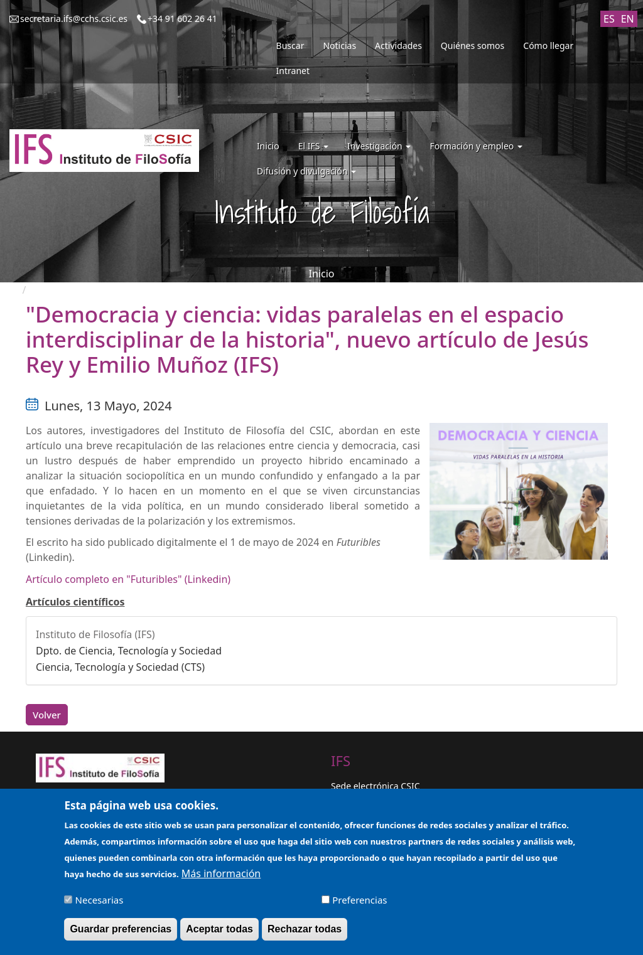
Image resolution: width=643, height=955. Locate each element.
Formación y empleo (476, 146)
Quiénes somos (472, 45)
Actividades (398, 45)
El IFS (313, 146)
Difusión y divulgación (306, 171)
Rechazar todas (304, 936)
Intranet (293, 71)
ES (609, 19)
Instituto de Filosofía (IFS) (95, 634)
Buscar (290, 45)
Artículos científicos (75, 602)
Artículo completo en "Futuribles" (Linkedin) (128, 579)
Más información (221, 881)
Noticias (339, 45)
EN (627, 19)
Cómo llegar (548, 45)
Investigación (379, 146)
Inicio (268, 146)
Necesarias (99, 907)
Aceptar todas (219, 936)
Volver (47, 714)
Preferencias (359, 907)
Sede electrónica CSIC (375, 786)
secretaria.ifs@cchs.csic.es (73, 18)
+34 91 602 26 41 (182, 18)
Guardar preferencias (120, 936)
